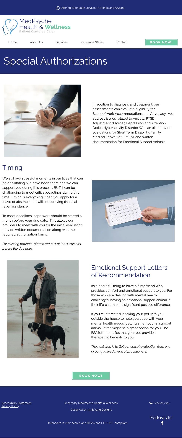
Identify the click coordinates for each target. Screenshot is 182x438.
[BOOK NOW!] (161, 42)
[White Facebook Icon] (162, 423)
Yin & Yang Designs (99, 409)
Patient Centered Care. (36, 31)
